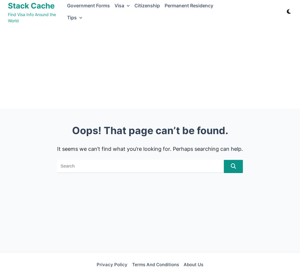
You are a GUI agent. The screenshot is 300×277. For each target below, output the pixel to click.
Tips (74, 17)
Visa (122, 5)
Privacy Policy (112, 264)
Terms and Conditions (155, 264)
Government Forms (88, 5)
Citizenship (147, 5)
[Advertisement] (150, 68)
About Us (193, 264)
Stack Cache (31, 5)
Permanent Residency (189, 5)
